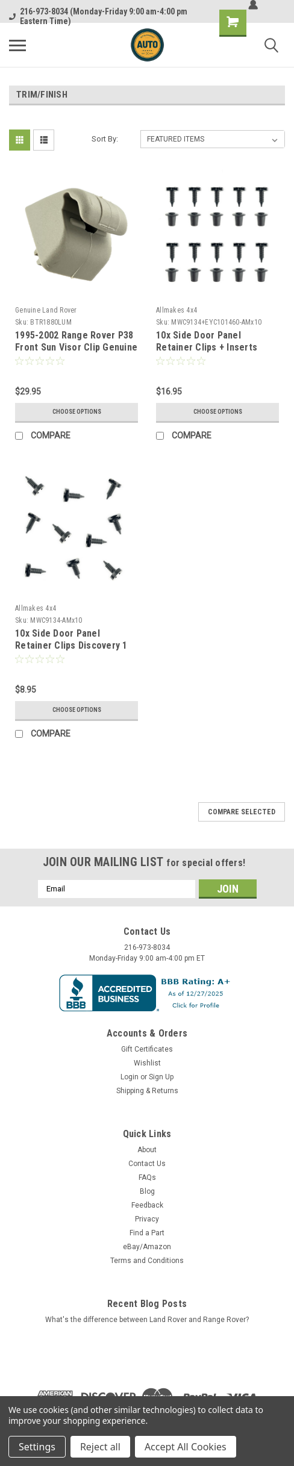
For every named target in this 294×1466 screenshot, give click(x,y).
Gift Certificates (147, 1049)
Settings (37, 1446)
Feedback (147, 1205)
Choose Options (76, 411)
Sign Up (161, 1077)
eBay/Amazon (147, 1247)
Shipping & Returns (147, 1091)
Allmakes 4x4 (176, 310)
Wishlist (147, 1063)
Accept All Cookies (186, 1446)
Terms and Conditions (147, 1260)
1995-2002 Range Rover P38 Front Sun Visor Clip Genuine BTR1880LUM (76, 347)
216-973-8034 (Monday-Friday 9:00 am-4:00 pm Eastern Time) (98, 16)
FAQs (147, 1177)
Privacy (147, 1219)
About (147, 1150)
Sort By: (105, 138)
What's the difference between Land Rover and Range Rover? (147, 1319)
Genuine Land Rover (46, 310)
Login (129, 1077)
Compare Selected (241, 812)
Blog (147, 1191)
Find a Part (147, 1233)
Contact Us (147, 1163)
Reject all (100, 1446)
